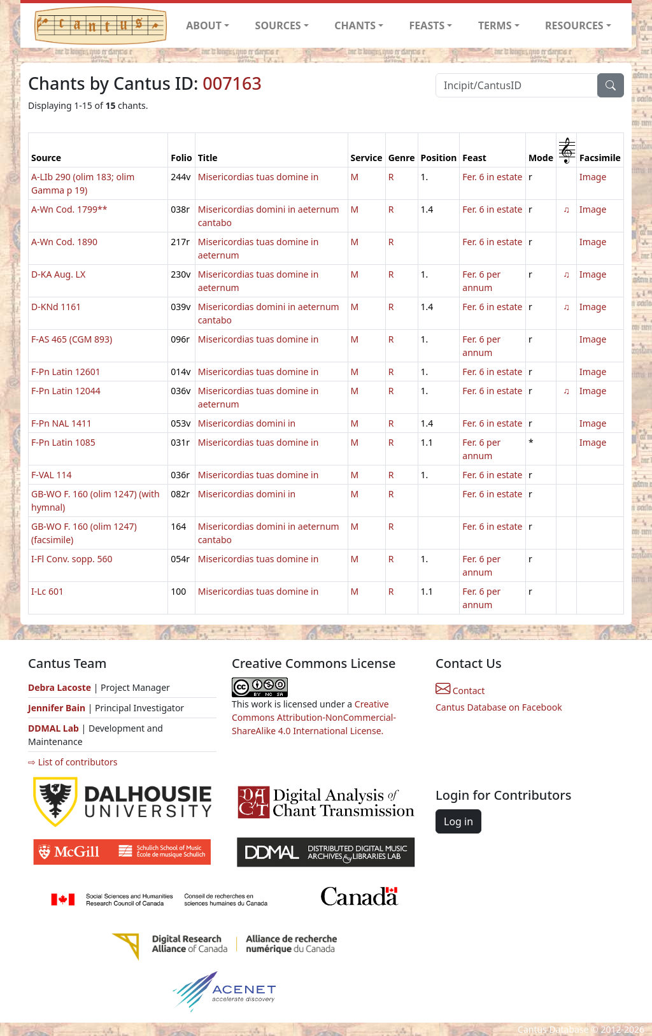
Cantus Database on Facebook (499, 707)
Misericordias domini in (246, 423)
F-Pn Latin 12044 (66, 391)
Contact (460, 691)
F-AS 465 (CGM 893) (71, 339)
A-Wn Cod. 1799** (69, 209)
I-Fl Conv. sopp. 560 (72, 559)
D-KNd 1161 (56, 307)
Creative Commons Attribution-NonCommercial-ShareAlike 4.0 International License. (314, 717)
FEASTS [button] (427, 25)
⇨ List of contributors (72, 762)
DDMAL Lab (53, 728)
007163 (231, 83)
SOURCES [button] (278, 25)
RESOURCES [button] (574, 25)
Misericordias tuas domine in (258, 177)
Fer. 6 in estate (492, 177)
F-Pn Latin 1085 (63, 442)
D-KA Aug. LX (58, 274)
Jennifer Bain (58, 708)
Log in (458, 821)
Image (592, 177)
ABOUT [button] (204, 25)
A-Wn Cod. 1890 (64, 242)
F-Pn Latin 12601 (66, 371)
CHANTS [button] (355, 25)
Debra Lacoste (59, 687)
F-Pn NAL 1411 (61, 423)
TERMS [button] (495, 25)
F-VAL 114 (51, 475)
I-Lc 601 (47, 591)
